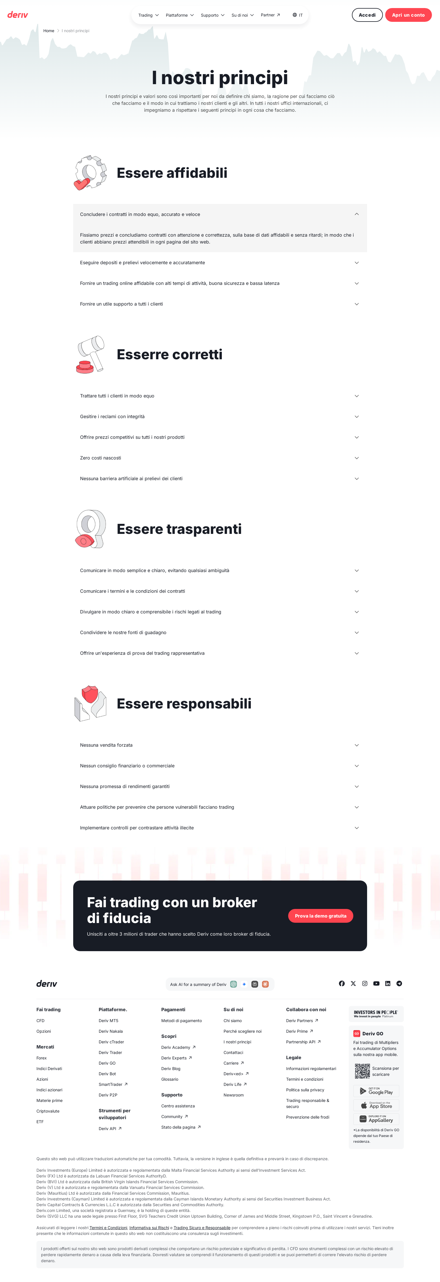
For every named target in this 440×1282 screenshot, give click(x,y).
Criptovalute (47, 1111)
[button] (148, 15)
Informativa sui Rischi (149, 1227)
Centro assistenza (178, 1105)
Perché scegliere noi (242, 1031)
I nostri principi (237, 1041)
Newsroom (234, 1094)
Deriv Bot (107, 1073)
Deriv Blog (171, 1068)
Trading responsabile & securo (307, 1103)
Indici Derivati (49, 1068)
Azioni (42, 1079)
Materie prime (49, 1100)
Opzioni (43, 1031)
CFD (40, 1020)
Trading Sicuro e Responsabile (202, 1227)
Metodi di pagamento (181, 1020)
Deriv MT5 (108, 1020)
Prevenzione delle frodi (307, 1117)
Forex (41, 1057)
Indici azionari (49, 1089)
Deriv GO (107, 1063)
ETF (40, 1121)
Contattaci (233, 1052)
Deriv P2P (108, 1094)
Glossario (169, 1079)
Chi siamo (233, 1020)
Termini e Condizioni (108, 1227)
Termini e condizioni (304, 1079)
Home (48, 30)
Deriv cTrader (111, 1041)
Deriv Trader (110, 1052)
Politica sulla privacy (305, 1089)
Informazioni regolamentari (311, 1068)
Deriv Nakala (111, 1031)
